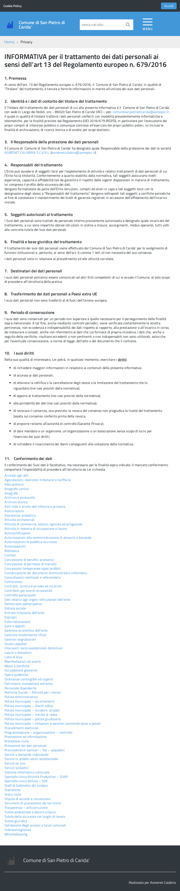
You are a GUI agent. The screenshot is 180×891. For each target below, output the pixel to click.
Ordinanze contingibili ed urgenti (28, 679)
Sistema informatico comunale (26, 772)
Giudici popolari (15, 643)
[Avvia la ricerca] (128, 24)
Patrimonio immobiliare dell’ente (28, 683)
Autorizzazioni (15, 546)
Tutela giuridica (15, 820)
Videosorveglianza (17, 829)
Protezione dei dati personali (25, 745)
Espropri (10, 617)
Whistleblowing (15, 834)
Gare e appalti (14, 625)
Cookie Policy (12, 5)
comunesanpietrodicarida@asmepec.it (141, 112)
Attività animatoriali (19, 519)
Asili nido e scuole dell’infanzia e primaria (34, 506)
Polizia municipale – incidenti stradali (32, 710)
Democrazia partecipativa (23, 603)
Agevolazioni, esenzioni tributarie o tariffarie (37, 479)
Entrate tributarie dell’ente (24, 612)
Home (9, 42)
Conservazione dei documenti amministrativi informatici (45, 572)
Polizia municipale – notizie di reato (30, 714)
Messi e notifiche (17, 665)
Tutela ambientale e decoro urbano (30, 812)
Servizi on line (14, 763)
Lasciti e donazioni (18, 652)
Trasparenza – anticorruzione (26, 807)
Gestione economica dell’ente (26, 630)
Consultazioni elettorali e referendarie (32, 577)
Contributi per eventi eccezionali (28, 590)
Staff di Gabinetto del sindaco (26, 785)
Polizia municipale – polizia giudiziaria (32, 718)
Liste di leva (13, 657)
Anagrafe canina (16, 488)
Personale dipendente (20, 688)
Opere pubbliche (16, 674)
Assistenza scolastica (20, 515)
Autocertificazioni (17, 533)
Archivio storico (16, 501)
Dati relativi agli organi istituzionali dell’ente (37, 599)
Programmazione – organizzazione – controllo (38, 732)
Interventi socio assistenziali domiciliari (33, 648)
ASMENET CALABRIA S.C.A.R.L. (27, 152)
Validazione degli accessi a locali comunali (35, 825)
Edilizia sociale (15, 608)
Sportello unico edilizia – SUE (26, 780)
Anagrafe (11, 493)
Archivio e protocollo (19, 497)
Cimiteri (10, 555)
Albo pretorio (14, 484)
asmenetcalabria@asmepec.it (73, 152)
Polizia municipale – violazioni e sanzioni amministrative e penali (52, 723)
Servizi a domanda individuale (26, 754)
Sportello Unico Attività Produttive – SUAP (36, 776)
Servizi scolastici (16, 767)
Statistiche (12, 789)
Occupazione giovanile (20, 670)
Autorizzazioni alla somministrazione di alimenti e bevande (47, 537)
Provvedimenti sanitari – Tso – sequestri (34, 750)
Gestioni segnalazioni (20, 639)
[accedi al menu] (148, 24)
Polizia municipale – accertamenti (29, 701)
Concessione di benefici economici (29, 559)
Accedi (168, 5)
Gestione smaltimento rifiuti (25, 634)
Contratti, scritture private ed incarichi (33, 586)
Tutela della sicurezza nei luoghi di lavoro (34, 816)
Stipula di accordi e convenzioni (27, 798)
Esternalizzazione (17, 621)
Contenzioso (13, 581)
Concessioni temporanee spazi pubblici (32, 568)
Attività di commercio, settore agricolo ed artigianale (43, 524)
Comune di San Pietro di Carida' (42, 24)
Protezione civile (16, 741)
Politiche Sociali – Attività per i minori (32, 692)
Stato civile (12, 794)
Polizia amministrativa (21, 696)
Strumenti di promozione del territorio (32, 803)
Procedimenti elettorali (21, 727)
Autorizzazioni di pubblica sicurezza (30, 541)
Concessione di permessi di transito (30, 563)
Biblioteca (11, 550)
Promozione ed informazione (25, 736)
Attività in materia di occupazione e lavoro (35, 528)
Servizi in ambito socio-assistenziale (31, 758)
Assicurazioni (14, 510)
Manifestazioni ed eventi (22, 661)
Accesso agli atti (16, 475)
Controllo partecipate (20, 595)
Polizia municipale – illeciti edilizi (28, 705)
